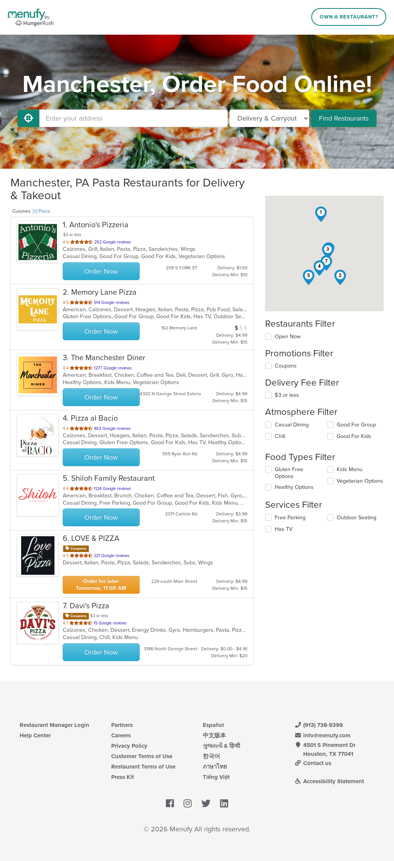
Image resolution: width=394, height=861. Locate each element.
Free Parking (290, 517)
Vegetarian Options (360, 481)
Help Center (35, 735)
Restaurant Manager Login (54, 725)
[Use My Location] (28, 118)
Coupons (286, 366)
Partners (122, 725)
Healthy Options (294, 487)
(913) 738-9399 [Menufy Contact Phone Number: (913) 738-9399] (318, 725)
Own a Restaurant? (349, 17)
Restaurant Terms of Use (143, 766)
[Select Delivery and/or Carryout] (269, 118)
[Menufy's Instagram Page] (188, 804)
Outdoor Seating (356, 517)
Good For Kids (354, 436)
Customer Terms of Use (141, 756)
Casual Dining (292, 424)
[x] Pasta (41, 211)
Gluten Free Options (289, 473)
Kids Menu (349, 469)
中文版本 (214, 735)
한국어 (211, 756)
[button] (321, 214)
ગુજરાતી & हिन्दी (221, 745)
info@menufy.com (322, 735)
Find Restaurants (344, 118)
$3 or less (287, 395)
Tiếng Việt (216, 777)
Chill (280, 436)
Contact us (312, 763)
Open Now (288, 336)
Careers (121, 735)
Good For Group (356, 424)
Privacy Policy (129, 745)
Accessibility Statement (329, 781)
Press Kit (122, 777)
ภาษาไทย (215, 766)
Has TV (283, 529)
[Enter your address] (133, 118)
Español (213, 725)
